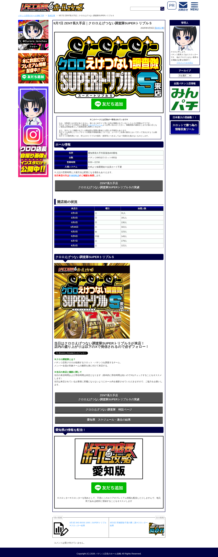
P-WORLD (74, 175)
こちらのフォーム (95, 125)
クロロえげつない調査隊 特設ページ (109, 409)
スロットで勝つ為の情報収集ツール (184, 127)
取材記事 (159, 28)
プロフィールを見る (185, 63)
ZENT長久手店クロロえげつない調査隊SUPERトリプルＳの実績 (108, 185)
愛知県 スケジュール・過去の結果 (109, 419)
